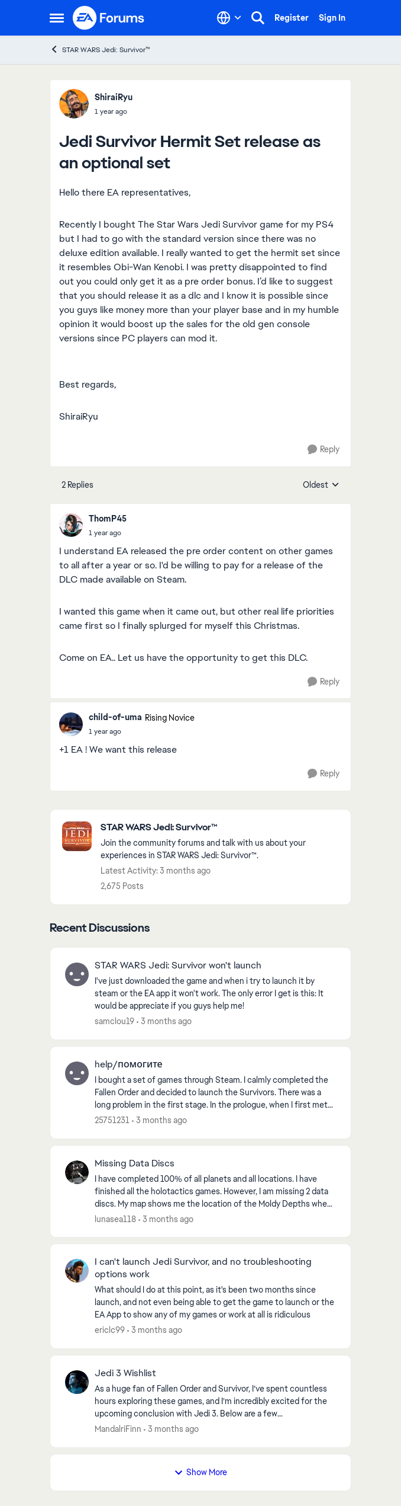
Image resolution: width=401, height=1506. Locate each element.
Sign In (332, 17)
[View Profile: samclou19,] (77, 974)
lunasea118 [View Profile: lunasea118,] (115, 1218)
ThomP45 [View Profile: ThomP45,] (108, 518)
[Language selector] (229, 18)
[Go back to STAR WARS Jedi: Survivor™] (220, 827)
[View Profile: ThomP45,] (71, 525)
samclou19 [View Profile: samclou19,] (114, 1021)
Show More (200, 1472)
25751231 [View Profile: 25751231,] (112, 1120)
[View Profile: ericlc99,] (77, 1271)
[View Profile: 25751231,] (77, 1073)
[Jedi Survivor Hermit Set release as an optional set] (108, 532)
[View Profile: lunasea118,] (77, 1172)
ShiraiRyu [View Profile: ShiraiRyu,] (113, 97)
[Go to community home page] (109, 18)
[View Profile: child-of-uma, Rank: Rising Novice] (71, 724)
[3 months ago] (164, 1021)
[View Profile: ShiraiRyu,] (74, 104)
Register (291, 17)
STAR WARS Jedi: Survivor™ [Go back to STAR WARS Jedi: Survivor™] (100, 49)
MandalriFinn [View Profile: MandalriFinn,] (118, 1429)
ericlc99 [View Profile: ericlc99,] (110, 1330)
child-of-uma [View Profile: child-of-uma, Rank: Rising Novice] (115, 717)
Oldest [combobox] (321, 485)
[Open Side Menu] (57, 18)
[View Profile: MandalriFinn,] (77, 1382)
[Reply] (323, 450)
